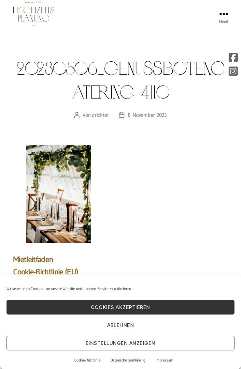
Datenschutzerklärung (128, 360)
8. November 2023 (147, 115)
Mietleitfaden (33, 259)
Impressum (164, 360)
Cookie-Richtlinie (87, 360)
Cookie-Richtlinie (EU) (45, 272)
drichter (100, 115)
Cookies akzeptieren (120, 307)
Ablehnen (120, 325)
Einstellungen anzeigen (120, 343)
